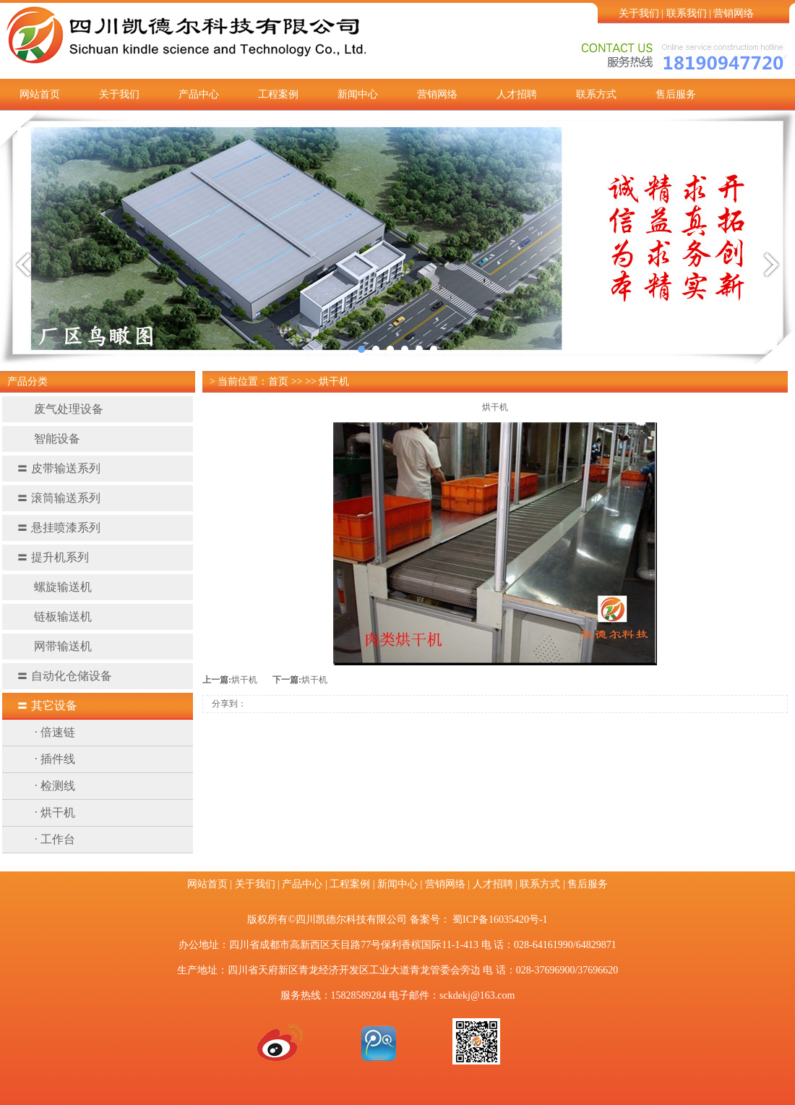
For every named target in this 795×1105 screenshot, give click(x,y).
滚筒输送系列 (58, 498)
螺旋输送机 (54, 587)
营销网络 (733, 13)
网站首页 (40, 94)
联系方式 (596, 94)
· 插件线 (55, 759)
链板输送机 (54, 616)
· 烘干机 (55, 812)
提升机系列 (53, 557)
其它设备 (47, 705)
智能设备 (48, 438)
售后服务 (676, 94)
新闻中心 (358, 94)
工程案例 (278, 94)
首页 (278, 381)
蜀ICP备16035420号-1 (499, 919)
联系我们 (686, 13)
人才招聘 (517, 94)
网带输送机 (54, 646)
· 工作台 (55, 839)
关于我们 (639, 13)
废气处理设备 (60, 409)
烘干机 (244, 680)
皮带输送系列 (58, 468)
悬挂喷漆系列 (58, 527)
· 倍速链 (55, 732)
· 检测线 (55, 786)
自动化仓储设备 (64, 676)
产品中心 (199, 94)
